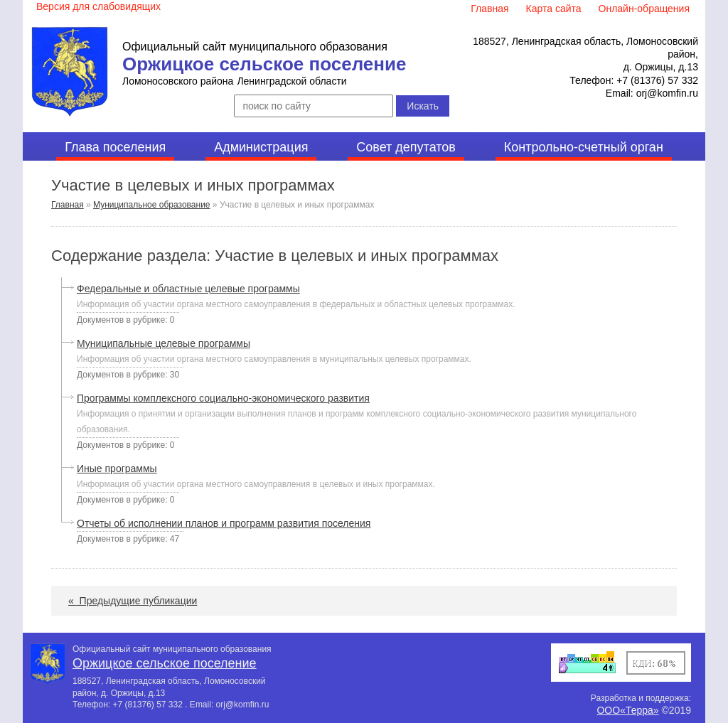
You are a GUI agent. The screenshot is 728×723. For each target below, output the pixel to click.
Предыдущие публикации (132, 600)
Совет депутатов (406, 147)
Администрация (261, 147)
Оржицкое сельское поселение (264, 64)
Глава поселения (115, 147)
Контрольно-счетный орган (583, 147)
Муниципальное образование (151, 205)
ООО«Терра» (627, 710)
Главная (67, 205)
